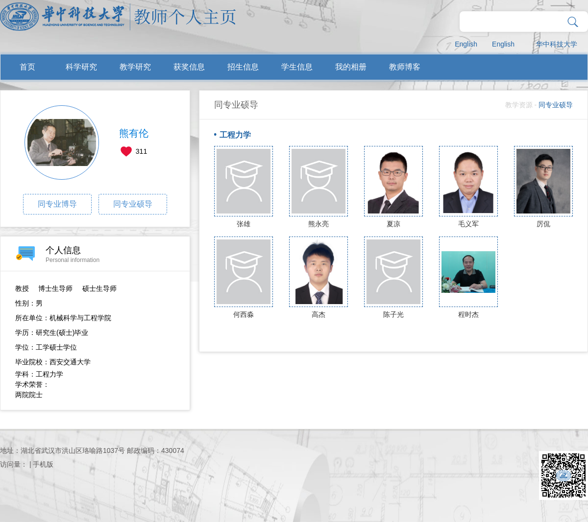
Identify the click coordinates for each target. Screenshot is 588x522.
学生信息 (297, 67)
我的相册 (351, 67)
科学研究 (81, 67)
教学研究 (135, 67)
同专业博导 (57, 204)
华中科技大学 (556, 44)
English (466, 44)
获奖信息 (189, 67)
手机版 (43, 464)
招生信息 (243, 67)
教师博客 (404, 67)
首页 (27, 67)
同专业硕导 (132, 204)
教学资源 (519, 105)
